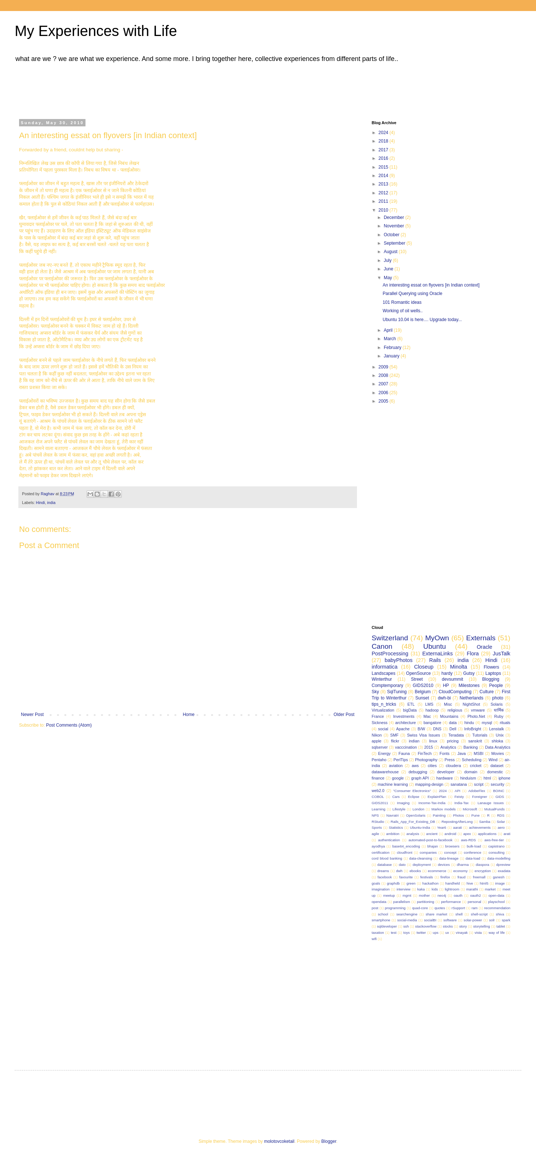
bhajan (432, 846)
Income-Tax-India (432, 803)
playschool (496, 902)
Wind (493, 759)
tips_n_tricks (384, 704)
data (453, 722)
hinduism (468, 778)
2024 (384, 132)
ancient (432, 834)
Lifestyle (399, 809)
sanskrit (475, 741)
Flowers (491, 667)
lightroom (452, 889)
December (394, 217)
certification (381, 852)
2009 (384, 367)
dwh (399, 871)
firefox (445, 877)
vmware (478, 710)
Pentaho (379, 759)
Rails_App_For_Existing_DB (413, 822)
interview (404, 889)
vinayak (462, 933)
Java (461, 753)
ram (474, 908)
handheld (452, 883)
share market (436, 914)
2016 (384, 158)
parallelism (401, 902)
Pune (475, 815)
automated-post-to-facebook (430, 840)
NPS (375, 815)
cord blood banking (387, 858)
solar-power (473, 920)
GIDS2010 (423, 685)
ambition (392, 834)
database (384, 865)
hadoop (432, 710)
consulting (496, 852)
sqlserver (380, 747)
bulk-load (474, 846)
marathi (472, 889)
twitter (421, 933)
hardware (444, 778)
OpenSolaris (416, 815)
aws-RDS (468, 840)
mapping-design (429, 784)
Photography (426, 759)
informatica (384, 667)
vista (478, 933)
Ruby (498, 716)
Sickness (379, 722)
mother (424, 895)
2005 (384, 401)
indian (414, 741)
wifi (374, 939)
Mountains (449, 716)
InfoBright (472, 729)
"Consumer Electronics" (412, 791)
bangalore (432, 722)
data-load (473, 858)
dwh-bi (444, 698)
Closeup (424, 667)
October (392, 234)
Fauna (404, 753)
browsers (452, 846)
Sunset (422, 698)
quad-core (420, 908)
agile (375, 834)
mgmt (406, 895)
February (393, 347)
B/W (421, 729)
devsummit (452, 679)
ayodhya (378, 846)
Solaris (497, 704)
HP (446, 685)
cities (432, 765)
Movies (497, 753)
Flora (473, 653)
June (389, 268)
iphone (504, 778)
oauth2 (475, 895)
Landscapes (383, 673)
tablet (500, 926)
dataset (497, 765)
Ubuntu (434, 646)
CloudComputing (455, 691)
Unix (500, 735)
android (450, 834)
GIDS (499, 797)
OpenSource (418, 673)
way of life (497, 933)
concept (450, 852)
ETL (411, 704)
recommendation (497, 908)
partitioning (425, 902)
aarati (457, 827)
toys (406, 933)
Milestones (469, 685)
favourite (406, 877)
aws (415, 765)
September (395, 243)
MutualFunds (494, 809)
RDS (500, 815)
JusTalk (501, 653)
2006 (384, 392)
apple (376, 741)
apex (467, 834)
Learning (378, 809)
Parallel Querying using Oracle (412, 293)
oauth (458, 895)
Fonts (444, 753)
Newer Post (32, 714)
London (418, 809)
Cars (396, 797)
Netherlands (472, 698)
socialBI (430, 920)
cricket (475, 765)
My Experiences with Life (96, 31)
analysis (412, 834)
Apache (403, 729)
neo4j (441, 895)
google (398, 778)
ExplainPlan (436, 797)
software (449, 920)
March (390, 338)
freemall (479, 877)
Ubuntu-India (420, 827)
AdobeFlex (476, 791)
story (463, 926)
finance (378, 778)
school (383, 914)
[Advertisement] (204, 89)
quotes (439, 908)
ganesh (498, 877)
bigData (410, 710)
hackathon (430, 883)
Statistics (396, 827)
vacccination (406, 747)
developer (445, 772)
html (487, 778)
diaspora (482, 865)
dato (402, 865)
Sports (377, 827)
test (393, 933)
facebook (385, 877)
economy (460, 871)
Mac (427, 716)
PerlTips (401, 759)
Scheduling (471, 759)
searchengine (407, 914)
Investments (403, 716)
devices (444, 865)
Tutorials (479, 735)
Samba (484, 822)
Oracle (484, 647)
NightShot (471, 704)
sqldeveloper (387, 926)
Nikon (377, 735)
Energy (384, 753)
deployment (422, 865)
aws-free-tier (494, 840)
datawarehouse (385, 772)
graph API (420, 778)
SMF (394, 735)
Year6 (441, 827)
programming (395, 908)
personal (474, 902)
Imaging (403, 803)
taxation (378, 933)
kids (435, 889)
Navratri (392, 815)
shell (459, 914)
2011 (384, 201)
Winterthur (382, 679)
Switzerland (390, 638)
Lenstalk (496, 729)
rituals (505, 722)
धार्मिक (499, 710)
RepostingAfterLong (457, 822)
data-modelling (498, 858)
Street (417, 679)
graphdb (393, 883)
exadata (504, 871)
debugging (418, 772)
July (388, 260)
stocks (448, 926)
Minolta (458, 667)
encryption (483, 871)
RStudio (378, 822)
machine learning (393, 784)
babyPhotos (398, 660)
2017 (384, 149)
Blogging (490, 679)
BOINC (498, 791)
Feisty (459, 797)
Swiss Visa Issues (423, 735)
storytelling (481, 926)
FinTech (425, 753)
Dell (452, 729)
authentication (389, 840)
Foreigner (479, 797)
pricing (453, 741)
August (391, 251)
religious (455, 710)
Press (450, 759)
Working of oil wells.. (403, 310)
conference (472, 852)
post (375, 908)
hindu (469, 722)
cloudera (453, 765)
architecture (405, 722)
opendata (379, 902)
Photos (458, 815)
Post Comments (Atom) (69, 725)
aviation (395, 765)
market (490, 889)
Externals (481, 638)
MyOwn (437, 638)
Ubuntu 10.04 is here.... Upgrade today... (422, 319)
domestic (495, 772)
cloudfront (404, 852)
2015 (384, 167)
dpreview (503, 865)
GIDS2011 (380, 803)
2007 (384, 383)
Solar (501, 822)
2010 (384, 210)
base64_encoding (406, 846)
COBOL (378, 797)
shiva (500, 914)
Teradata (456, 735)
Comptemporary (387, 685)
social (383, 729)
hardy (446, 673)
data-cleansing (420, 858)
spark (506, 920)
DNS (437, 729)
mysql (487, 722)
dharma (463, 865)
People (496, 685)
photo (497, 698)
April (389, 330)
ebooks (415, 871)
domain (470, 772)
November (394, 225)
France (378, 716)
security (497, 784)
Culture (487, 691)
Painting (439, 815)
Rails (435, 660)
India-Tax (461, 803)
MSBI (478, 753)
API (457, 791)
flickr (395, 741)
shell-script (479, 914)
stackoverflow (426, 926)
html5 (484, 883)
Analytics (448, 747)
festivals (426, 877)
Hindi (40, 502)
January (392, 356)
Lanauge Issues (491, 803)
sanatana (459, 784)
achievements (480, 827)
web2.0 (378, 790)
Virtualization (383, 710)
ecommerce (437, 871)
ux (447, 933)
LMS (429, 704)
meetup (389, 895)
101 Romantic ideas (402, 302)
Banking (470, 747)
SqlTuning (397, 691)
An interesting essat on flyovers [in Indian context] (431, 285)
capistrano (496, 846)
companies (428, 852)
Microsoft (470, 809)
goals (376, 883)
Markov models (443, 809)
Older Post (343, 714)
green (411, 883)
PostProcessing (390, 653)
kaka (421, 889)
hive (470, 883)
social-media (407, 920)
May (388, 277)
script (479, 784)
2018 (384, 141)
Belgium (422, 691)
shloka (497, 741)
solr (492, 920)
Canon (382, 646)
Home (188, 714)
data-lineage (449, 858)
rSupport (458, 908)
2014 (384, 175)
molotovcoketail (279, 1141)
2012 (384, 192)
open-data (496, 895)
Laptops (493, 673)
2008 (384, 375)
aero (500, 827)
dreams (383, 871)
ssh (406, 926)
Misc (448, 704)
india (51, 502)
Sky (375, 691)
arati (506, 834)
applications (487, 834)
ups (435, 933)
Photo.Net (476, 716)
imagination (381, 889)
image (500, 883)
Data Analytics (497, 747)
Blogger (328, 1141)
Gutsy (469, 673)
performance (451, 902)
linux (433, 741)
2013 (384, 184)
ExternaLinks (437, 653)
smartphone (381, 920)
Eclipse (413, 797)
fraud (461, 877)
